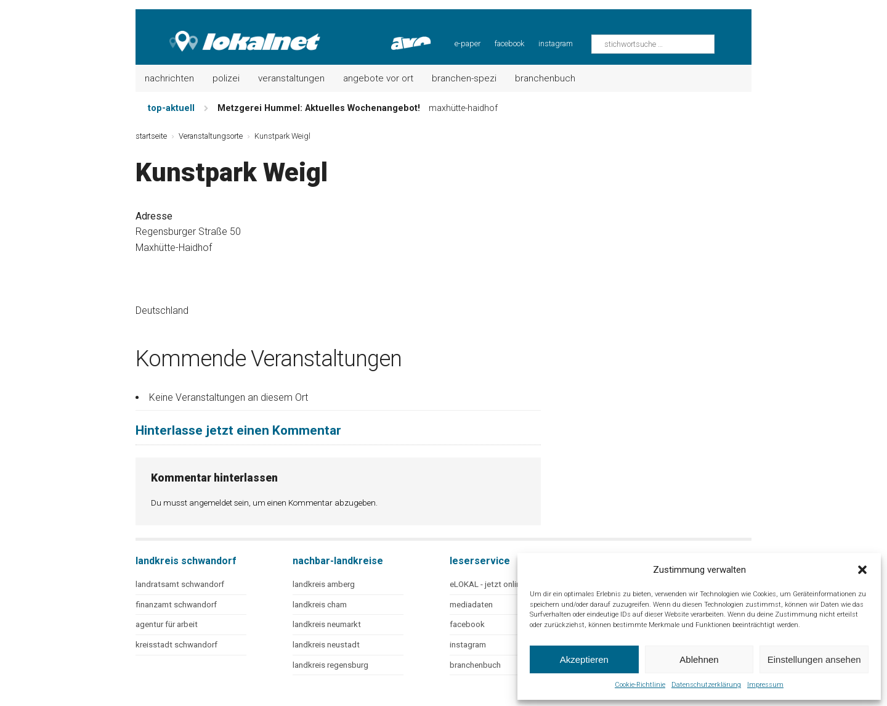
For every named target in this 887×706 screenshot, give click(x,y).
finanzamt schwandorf (176, 604)
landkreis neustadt (326, 644)
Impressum (765, 685)
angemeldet (210, 502)
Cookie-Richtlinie (640, 685)
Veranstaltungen (291, 78)
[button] (862, 570)
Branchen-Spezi (464, 78)
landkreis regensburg (330, 665)
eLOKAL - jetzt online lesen (498, 584)
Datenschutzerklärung (706, 685)
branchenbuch (475, 665)
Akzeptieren (584, 659)
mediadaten (471, 604)
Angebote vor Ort (378, 78)
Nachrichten (169, 78)
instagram (555, 43)
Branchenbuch (545, 78)
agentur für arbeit (167, 624)
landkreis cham (320, 604)
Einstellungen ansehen (814, 659)
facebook (509, 43)
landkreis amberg (324, 584)
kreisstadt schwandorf (176, 644)
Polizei (226, 78)
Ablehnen (698, 659)
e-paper (467, 43)
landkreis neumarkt (327, 624)
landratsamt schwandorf (180, 584)
